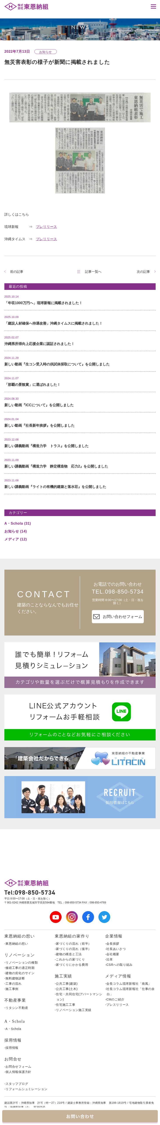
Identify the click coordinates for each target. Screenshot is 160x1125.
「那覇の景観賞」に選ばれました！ (32, 384)
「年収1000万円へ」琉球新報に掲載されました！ (43, 303)
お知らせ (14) (15, 531)
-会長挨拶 (112, 943)
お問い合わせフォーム (117, 616)
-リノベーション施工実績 (73, 1010)
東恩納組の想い (19, 936)
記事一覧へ (93, 271)
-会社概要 (112, 954)
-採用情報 (11, 1047)
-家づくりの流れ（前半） (73, 943)
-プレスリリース (117, 1004)
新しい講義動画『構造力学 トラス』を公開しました (46, 446)
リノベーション (19, 955)
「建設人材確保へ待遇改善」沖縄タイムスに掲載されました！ (53, 323)
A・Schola (14, 1021)
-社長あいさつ (115, 949)
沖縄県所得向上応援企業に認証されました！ (39, 344)
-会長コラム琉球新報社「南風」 (128, 983)
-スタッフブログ (16, 1083)
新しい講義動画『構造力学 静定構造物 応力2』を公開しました (56, 466)
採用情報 (13, 1040)
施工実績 (63, 976)
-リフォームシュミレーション (25, 1089)
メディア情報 (118, 976)
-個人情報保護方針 (17, 1072)
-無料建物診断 (14, 978)
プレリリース (46, 227)
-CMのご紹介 (114, 999)
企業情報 (114, 936)
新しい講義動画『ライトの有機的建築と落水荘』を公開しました (55, 487)
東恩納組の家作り (72, 936)
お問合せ (13, 1059)
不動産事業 (15, 1000)
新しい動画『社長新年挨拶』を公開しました (39, 425)
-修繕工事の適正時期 (19, 968)
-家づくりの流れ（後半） (73, 949)
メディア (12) (15, 539)
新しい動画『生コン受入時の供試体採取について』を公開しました (57, 364)
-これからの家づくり (70, 959)
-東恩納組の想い (16, 943)
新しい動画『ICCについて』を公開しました (39, 405)
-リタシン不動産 (16, 1007)
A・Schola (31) (17, 523)
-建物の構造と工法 (68, 954)
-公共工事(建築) (66, 983)
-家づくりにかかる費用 (71, 964)
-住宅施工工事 (65, 1004)
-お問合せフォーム (17, 1066)
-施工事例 (11, 989)
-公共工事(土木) (66, 989)
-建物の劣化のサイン (19, 973)
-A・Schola (12, 1029)
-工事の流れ (13, 983)
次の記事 (143, 271)
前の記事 (16, 271)
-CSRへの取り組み (119, 964)
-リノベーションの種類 (21, 962)
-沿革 (109, 959)
